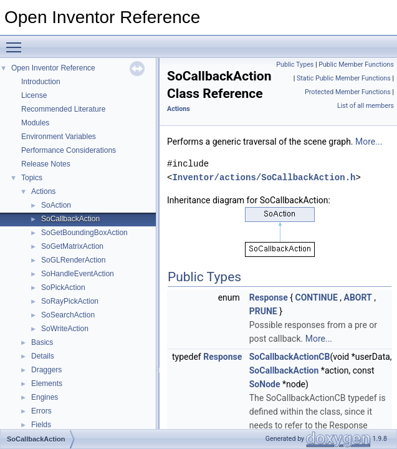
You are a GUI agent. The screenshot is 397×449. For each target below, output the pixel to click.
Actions (43, 191)
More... (368, 142)
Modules (35, 122)
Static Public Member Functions (344, 78)
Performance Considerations (68, 150)
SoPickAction (63, 287)
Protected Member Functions (348, 92)
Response (268, 297)
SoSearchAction (68, 315)
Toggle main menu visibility (16, 42)
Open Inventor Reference (53, 68)
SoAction (56, 205)
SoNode (264, 384)
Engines (44, 397)
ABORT (358, 297)
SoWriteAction (64, 328)
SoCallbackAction (70, 219)
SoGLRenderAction (73, 260)
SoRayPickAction (69, 301)
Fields (41, 424)
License (34, 95)
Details (42, 356)
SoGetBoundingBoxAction (84, 232)
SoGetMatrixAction (72, 246)
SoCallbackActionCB (289, 357)
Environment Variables (58, 136)
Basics (42, 342)
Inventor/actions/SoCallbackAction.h (263, 177)
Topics (31, 177)
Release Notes (45, 164)
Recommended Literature (63, 109)
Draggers (46, 369)
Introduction (40, 81)
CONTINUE (316, 297)
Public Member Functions (356, 64)
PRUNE (263, 311)
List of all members (365, 106)
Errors (41, 411)
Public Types (294, 64)
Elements (46, 383)
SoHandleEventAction (77, 273)
